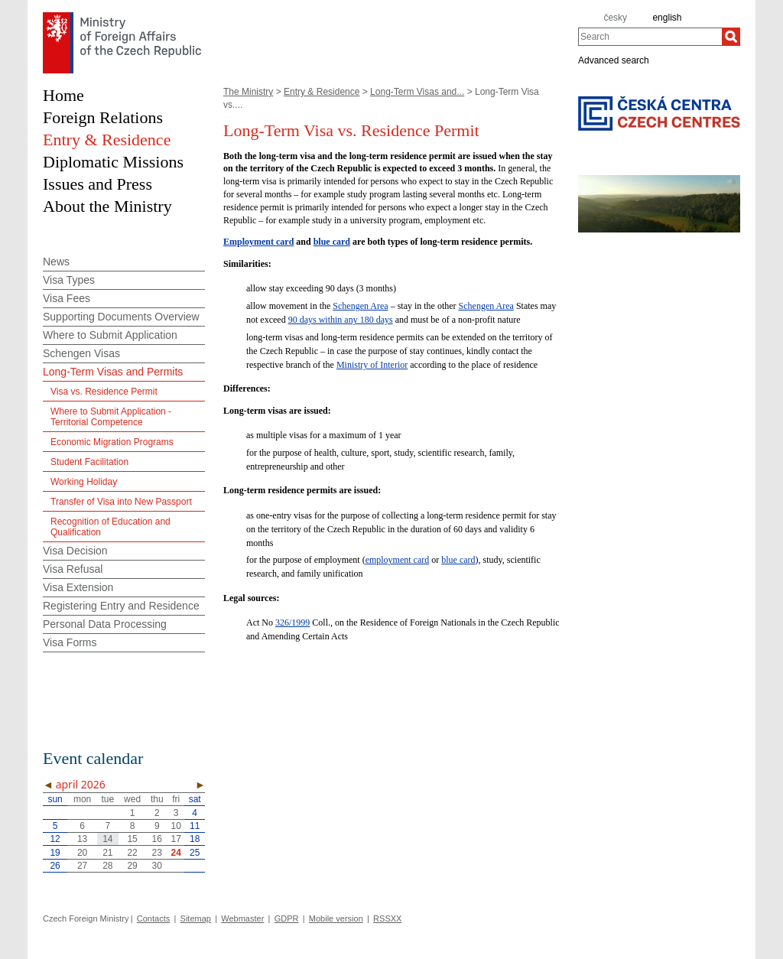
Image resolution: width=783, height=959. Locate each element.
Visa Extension (78, 587)
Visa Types (69, 280)
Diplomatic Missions (113, 161)
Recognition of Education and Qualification (110, 527)
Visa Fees (66, 298)
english (666, 17)
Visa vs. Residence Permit (104, 391)
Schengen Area (360, 306)
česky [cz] (615, 17)
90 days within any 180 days (340, 319)
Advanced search (613, 59)
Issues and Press (97, 183)
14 (107, 839)
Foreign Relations (103, 117)
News (56, 261)
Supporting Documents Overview (121, 316)
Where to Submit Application (110, 335)
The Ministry (248, 91)
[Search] (731, 37)
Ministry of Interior (372, 364)
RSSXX (387, 918)
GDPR (287, 918)
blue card (332, 241)
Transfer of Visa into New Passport (121, 501)
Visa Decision (75, 551)
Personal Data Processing (105, 624)
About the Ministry (107, 206)
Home (63, 95)
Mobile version (336, 918)
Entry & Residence (321, 91)
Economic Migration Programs (112, 442)
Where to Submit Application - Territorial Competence (110, 416)
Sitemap (195, 918)
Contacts (153, 918)
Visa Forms (70, 642)
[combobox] (650, 37)
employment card (398, 559)
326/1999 (292, 622)
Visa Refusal (72, 569)
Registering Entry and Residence (121, 606)
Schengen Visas (81, 353)
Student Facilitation (89, 462)
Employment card (258, 241)
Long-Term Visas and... (417, 91)
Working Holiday (83, 481)
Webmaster (242, 918)
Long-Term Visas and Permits (113, 372)
